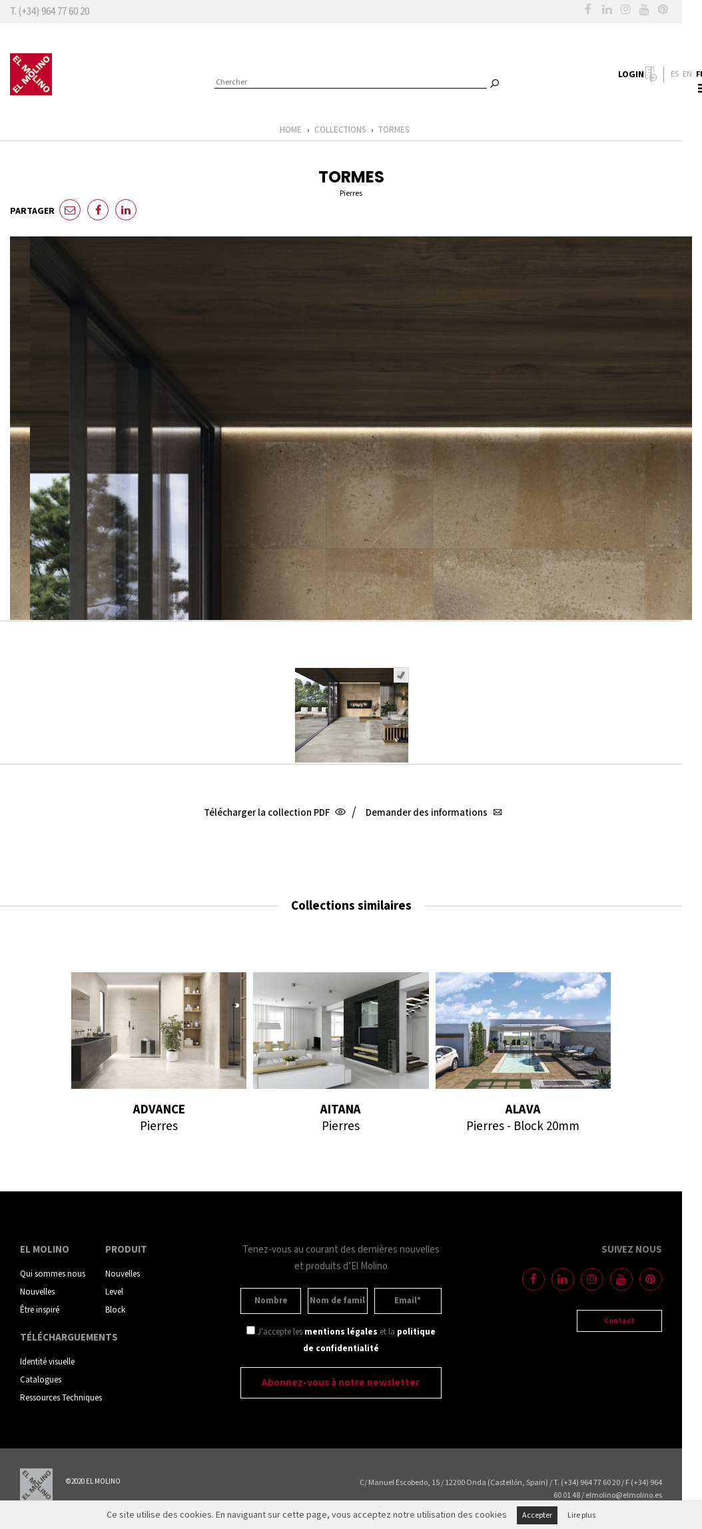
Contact (619, 1321)
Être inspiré (39, 1310)
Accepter (537, 1515)
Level (114, 1292)
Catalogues (40, 1380)
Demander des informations (432, 812)
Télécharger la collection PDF (273, 812)
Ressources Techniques (61, 1398)
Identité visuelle (47, 1362)
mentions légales (341, 1332)
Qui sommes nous (52, 1274)
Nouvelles (37, 1292)
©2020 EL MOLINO (93, 1481)
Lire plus (581, 1515)
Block (115, 1310)
